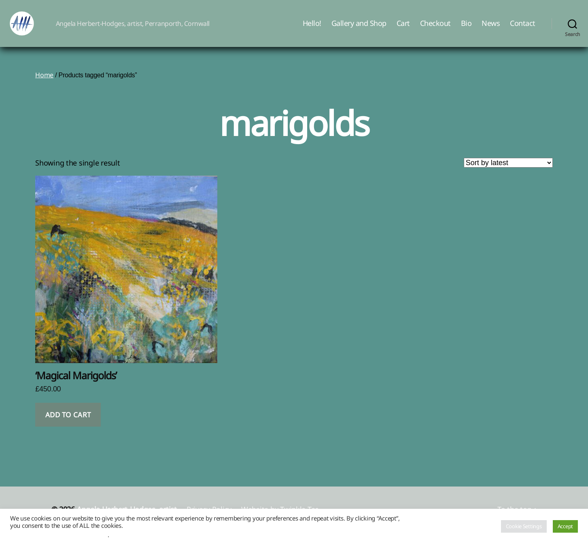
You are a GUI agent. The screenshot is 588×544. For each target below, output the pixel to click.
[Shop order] (508, 175)
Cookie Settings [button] (524, 526)
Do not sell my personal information (59, 535)
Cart (403, 29)
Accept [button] (565, 526)
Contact (522, 29)
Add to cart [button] (68, 426)
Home (44, 87)
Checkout (435, 29)
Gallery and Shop (358, 29)
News (491, 29)
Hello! (312, 29)
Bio (466, 29)
